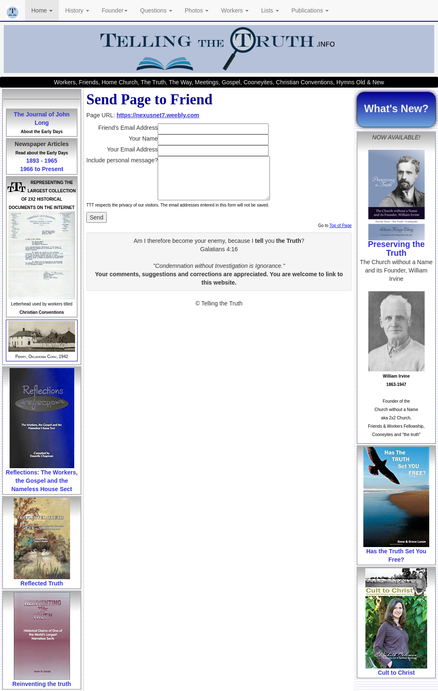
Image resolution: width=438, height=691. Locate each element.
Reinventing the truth (42, 684)
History (77, 10)
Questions (156, 10)
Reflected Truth (41, 583)
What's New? (396, 108)
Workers (235, 10)
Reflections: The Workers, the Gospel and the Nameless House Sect (42, 480)
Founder (115, 10)
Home (42, 10)
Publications (310, 10)
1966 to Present (41, 169)
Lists (270, 10)
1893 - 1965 (42, 160)
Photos (197, 10)
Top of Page (341, 225)
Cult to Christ (396, 672)
